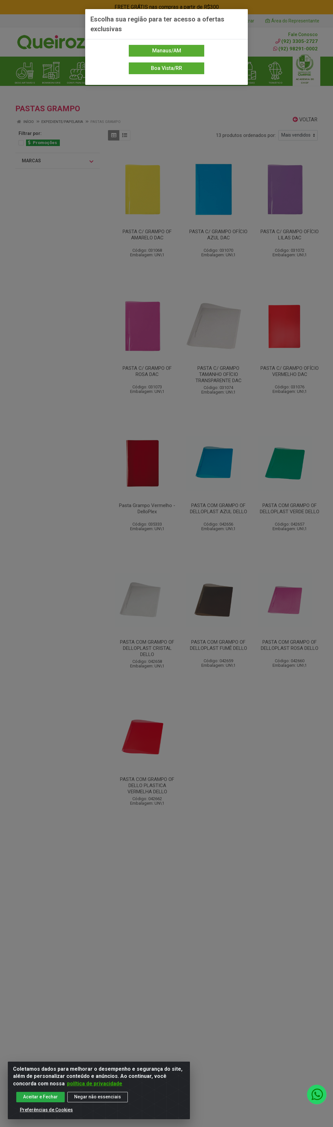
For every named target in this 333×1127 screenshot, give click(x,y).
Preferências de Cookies (46, 1109)
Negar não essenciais (97, 1096)
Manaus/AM (166, 50)
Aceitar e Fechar (40, 1096)
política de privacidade (94, 1083)
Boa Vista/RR (166, 68)
